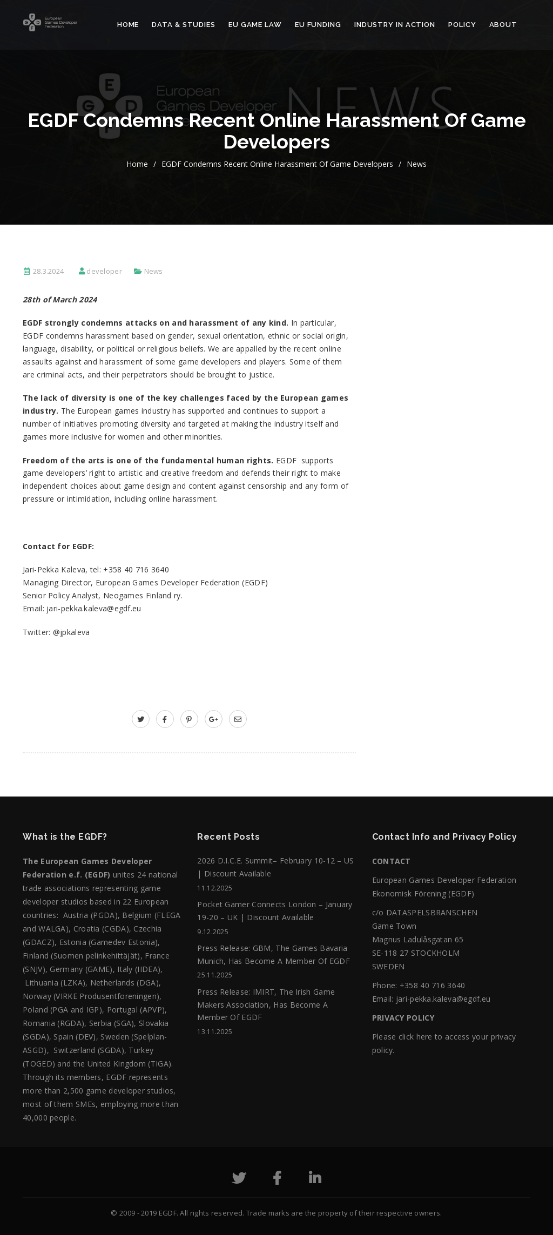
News (417, 164)
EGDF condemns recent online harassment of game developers (277, 164)
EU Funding (318, 25)
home (137, 164)
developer (104, 271)
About (503, 25)
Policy (462, 25)
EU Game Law (255, 25)
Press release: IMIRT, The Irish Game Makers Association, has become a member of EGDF (266, 1005)
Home (128, 25)
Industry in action (394, 25)
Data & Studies (183, 25)
